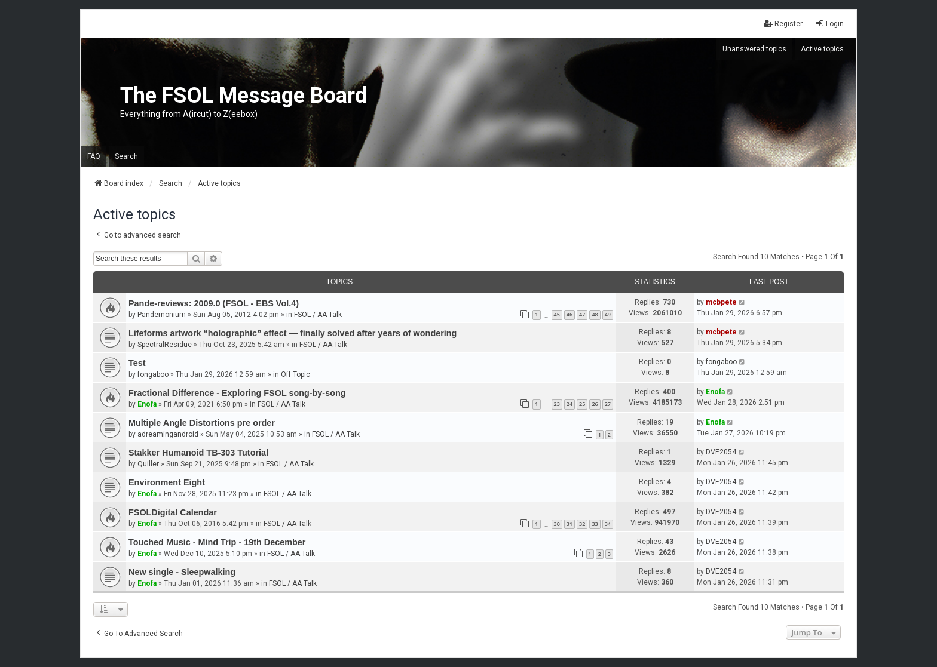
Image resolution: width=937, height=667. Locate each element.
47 (582, 314)
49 (608, 314)
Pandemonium (161, 315)
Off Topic (295, 374)
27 (608, 404)
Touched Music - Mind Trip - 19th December (216, 542)
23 (557, 404)
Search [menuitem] (126, 156)
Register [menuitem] (783, 23)
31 (569, 524)
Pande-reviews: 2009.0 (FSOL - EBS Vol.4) (213, 303)
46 (569, 314)
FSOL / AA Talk (318, 315)
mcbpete (721, 302)
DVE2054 (721, 452)
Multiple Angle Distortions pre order (201, 423)
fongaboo (153, 374)
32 (582, 524)
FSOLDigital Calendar (172, 512)
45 (557, 314)
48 (595, 314)
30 (557, 524)
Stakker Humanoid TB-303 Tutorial (198, 452)
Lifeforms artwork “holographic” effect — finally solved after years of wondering (292, 333)
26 (595, 404)
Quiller (148, 464)
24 (569, 404)
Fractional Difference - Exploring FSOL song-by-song (237, 393)
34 (608, 524)
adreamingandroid (167, 434)
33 (595, 524)
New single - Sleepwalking (181, 572)
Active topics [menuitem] (822, 49)
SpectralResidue (164, 344)
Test (137, 363)
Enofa (147, 404)
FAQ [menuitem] (93, 156)
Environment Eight (166, 482)
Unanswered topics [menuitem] (754, 49)
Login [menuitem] (829, 23)
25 (582, 404)
